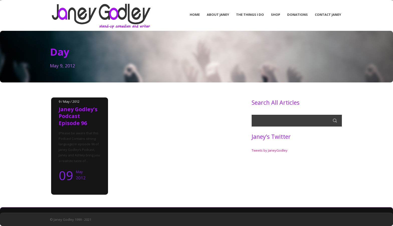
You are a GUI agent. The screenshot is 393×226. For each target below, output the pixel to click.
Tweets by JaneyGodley (269, 150)
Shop (275, 14)
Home (195, 14)
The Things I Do (250, 14)
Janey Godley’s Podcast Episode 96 (78, 116)
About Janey (218, 14)
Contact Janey (328, 14)
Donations (297, 14)
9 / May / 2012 (69, 101)
